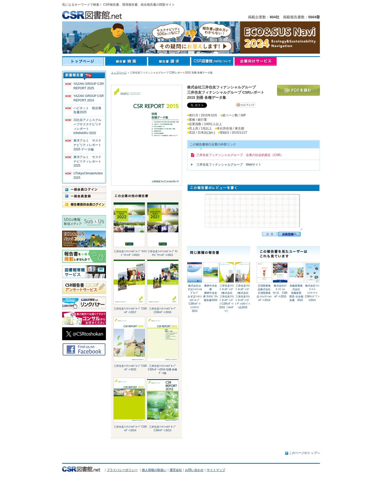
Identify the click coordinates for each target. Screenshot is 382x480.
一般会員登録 (84, 196)
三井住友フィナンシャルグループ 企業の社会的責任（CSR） (239, 155)
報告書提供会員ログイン (84, 204)
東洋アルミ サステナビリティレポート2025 (87, 161)
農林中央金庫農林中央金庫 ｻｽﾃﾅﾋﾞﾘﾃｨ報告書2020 (210, 293)
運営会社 (176, 470)
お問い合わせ (194, 470)
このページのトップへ (304, 453)
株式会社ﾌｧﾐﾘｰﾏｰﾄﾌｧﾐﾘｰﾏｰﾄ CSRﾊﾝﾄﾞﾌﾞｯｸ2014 (312, 293)
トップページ (83, 61)
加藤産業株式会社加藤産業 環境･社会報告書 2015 (296, 293)
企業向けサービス (256, 61)
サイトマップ (216, 470)
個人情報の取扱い (154, 470)
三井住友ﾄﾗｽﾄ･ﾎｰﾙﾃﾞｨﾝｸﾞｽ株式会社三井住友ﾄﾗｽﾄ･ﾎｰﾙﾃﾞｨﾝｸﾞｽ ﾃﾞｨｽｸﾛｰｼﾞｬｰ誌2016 (242, 296)
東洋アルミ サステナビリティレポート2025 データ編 (87, 145)
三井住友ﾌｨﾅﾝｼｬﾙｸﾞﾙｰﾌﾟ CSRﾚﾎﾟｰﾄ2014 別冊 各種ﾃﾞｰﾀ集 (162, 369)
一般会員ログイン (84, 189)
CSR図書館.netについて (213, 61)
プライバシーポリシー (122, 470)
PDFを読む (298, 90)
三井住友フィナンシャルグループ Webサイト (228, 164)
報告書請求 (169, 61)
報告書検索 (126, 61)
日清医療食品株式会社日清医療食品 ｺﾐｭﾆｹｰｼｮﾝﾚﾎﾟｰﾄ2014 (264, 293)
